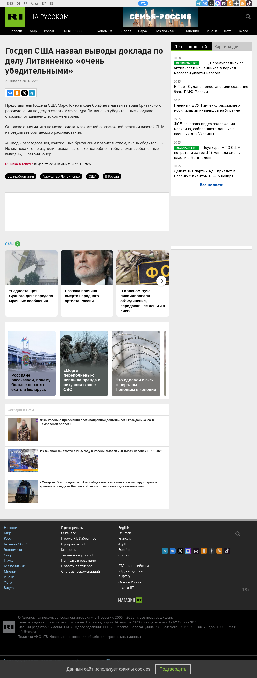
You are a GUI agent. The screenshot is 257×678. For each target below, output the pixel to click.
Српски (124, 555)
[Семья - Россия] (160, 17)
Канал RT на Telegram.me (199, 3)
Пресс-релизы (72, 527)
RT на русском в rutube (224, 3)
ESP (44, 3)
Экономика (104, 31)
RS (51, 3)
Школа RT (126, 587)
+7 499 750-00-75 (193, 626)
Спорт (126, 31)
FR (25, 3)
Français (124, 538)
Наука (142, 31)
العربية (34, 3)
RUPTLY (124, 576)
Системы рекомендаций (80, 571)
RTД (143, 3)
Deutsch (124, 533)
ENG (10, 3)
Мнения (192, 31)
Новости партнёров (76, 565)
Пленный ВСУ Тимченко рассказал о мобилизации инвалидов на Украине (207, 107)
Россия (49, 31)
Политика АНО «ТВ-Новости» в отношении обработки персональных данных (79, 636)
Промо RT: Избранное (78, 538)
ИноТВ (212, 31)
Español (124, 549)
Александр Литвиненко (61, 176)
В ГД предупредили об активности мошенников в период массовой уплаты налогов (209, 67)
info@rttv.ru (27, 631)
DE (18, 3)
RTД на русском (131, 571)
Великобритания (21, 176)
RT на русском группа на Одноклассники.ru (230, 3)
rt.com (50, 622)
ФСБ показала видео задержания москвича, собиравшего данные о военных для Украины (204, 128)
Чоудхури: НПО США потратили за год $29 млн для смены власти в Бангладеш (207, 152)
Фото (228, 31)
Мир (33, 31)
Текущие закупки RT (77, 555)
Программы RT (73, 543)
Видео (243, 31)
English (123, 527)
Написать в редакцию (78, 560)
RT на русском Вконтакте (205, 3)
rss (243, 3)
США (92, 176)
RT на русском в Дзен (236, 3)
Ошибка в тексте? (19, 164)
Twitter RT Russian (211, 3)
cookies (142, 669)
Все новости (212, 184)
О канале (68, 532)
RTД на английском (133, 565)
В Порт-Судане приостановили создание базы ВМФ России (211, 89)
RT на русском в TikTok (249, 3)
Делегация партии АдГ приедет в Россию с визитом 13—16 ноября (204, 173)
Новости (15, 31)
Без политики (166, 31)
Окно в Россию (130, 582)
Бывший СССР (74, 31)
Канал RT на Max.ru (218, 3)
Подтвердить (172, 669)
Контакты (68, 549)
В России (112, 176)
